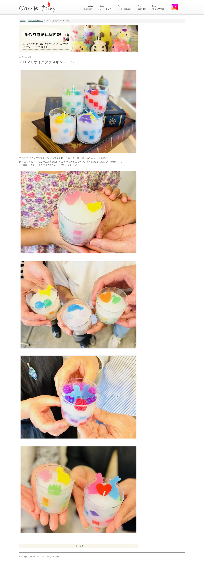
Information (88, 8)
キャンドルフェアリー (39, 6)
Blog (159, 8)
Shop (105, 8)
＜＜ (23, 546)
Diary (142, 8)
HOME (23, 21)
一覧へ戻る (78, 546)
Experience (125, 8)
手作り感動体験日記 (35, 21)
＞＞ (134, 546)
